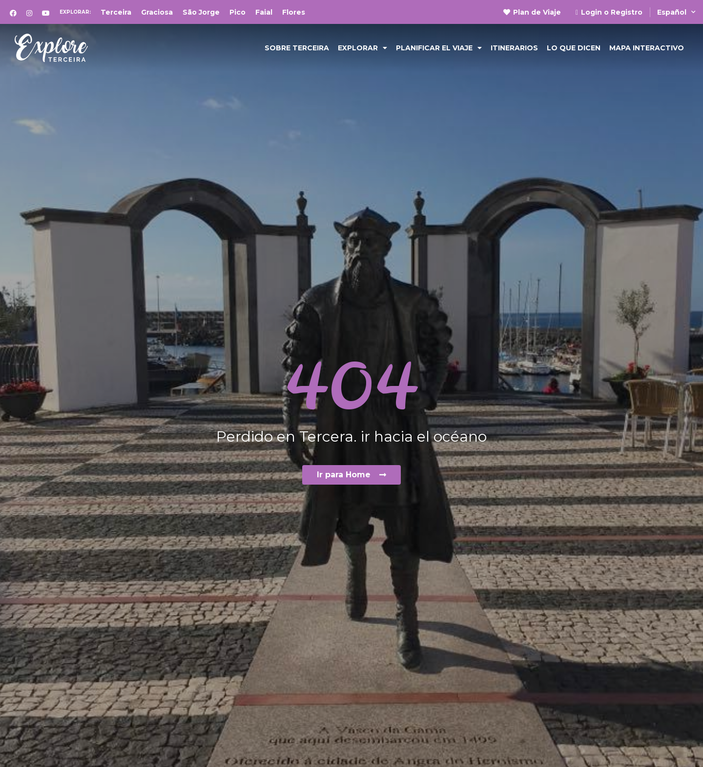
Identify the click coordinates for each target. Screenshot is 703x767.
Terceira (116, 12)
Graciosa (157, 12)
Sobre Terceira (297, 47)
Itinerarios (514, 47)
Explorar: (75, 12)
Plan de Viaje (532, 12)
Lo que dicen (573, 47)
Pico (237, 12)
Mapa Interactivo (646, 47)
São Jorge (201, 12)
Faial (263, 12)
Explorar (362, 48)
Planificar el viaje (439, 48)
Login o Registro (609, 12)
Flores (293, 12)
